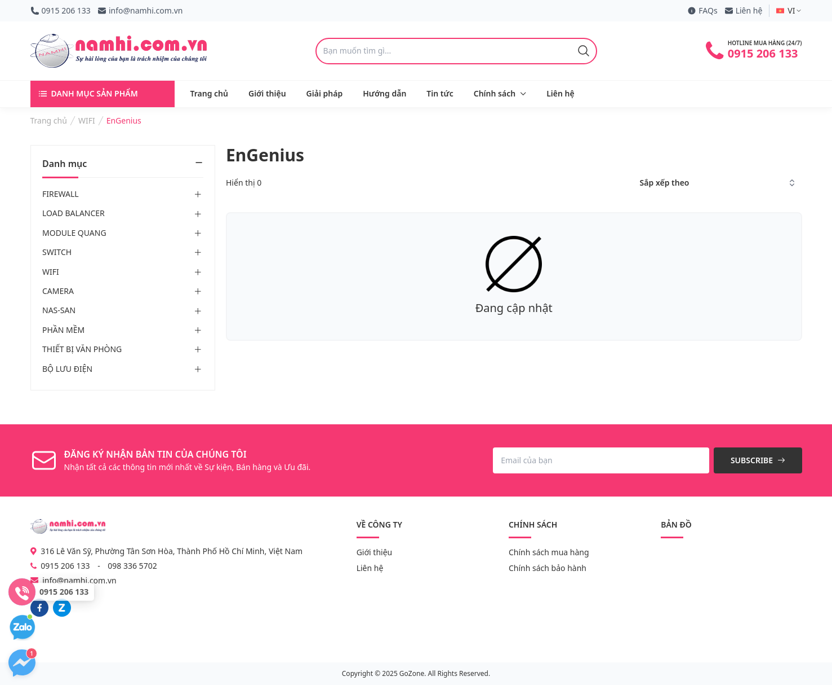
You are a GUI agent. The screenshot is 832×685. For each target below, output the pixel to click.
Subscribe (758, 460)
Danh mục (122, 163)
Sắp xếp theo (664, 182)
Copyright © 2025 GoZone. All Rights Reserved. (416, 673)
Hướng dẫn (384, 93)
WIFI (50, 271)
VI (789, 10)
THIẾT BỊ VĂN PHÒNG (82, 349)
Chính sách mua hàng (549, 552)
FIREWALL (60, 193)
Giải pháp (324, 93)
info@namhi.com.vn (140, 10)
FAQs (702, 10)
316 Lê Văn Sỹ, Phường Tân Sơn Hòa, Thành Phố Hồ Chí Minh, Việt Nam (166, 551)
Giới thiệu (267, 93)
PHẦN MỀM (63, 329)
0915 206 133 (60, 10)
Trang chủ (209, 93)
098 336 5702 (132, 565)
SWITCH (57, 252)
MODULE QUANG (74, 232)
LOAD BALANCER (73, 213)
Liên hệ (743, 10)
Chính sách (494, 93)
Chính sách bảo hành (547, 568)
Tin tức (439, 93)
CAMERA (58, 291)
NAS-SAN (58, 310)
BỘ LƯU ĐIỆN (67, 368)
